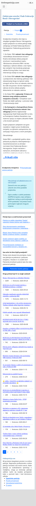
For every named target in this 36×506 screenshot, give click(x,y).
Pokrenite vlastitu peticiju (18, 269)
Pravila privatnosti (22, 34)
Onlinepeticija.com (10, 2)
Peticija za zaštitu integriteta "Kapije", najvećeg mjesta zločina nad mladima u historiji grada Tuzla (16, 222)
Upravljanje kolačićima (14, 483)
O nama (9, 485)
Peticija (6, 30)
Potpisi (17, 30)
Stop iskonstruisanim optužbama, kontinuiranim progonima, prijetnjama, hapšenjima (15, 228)
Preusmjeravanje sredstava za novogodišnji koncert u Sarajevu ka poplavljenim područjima (15, 246)
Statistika (8, 34)
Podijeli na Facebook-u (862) (15, 24)
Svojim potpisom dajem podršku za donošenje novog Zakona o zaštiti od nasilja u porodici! (15, 240)
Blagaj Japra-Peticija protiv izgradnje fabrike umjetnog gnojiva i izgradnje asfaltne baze (15, 234)
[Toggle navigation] (4, 6)
